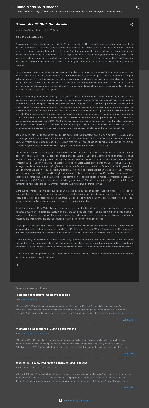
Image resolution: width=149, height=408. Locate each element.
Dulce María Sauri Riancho (37, 7)
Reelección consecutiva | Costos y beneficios (43, 294)
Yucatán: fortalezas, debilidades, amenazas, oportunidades (51, 362)
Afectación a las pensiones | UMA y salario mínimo (46, 328)
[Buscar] (137, 7)
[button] (131, 25)
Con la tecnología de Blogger (74, 400)
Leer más (128, 319)
